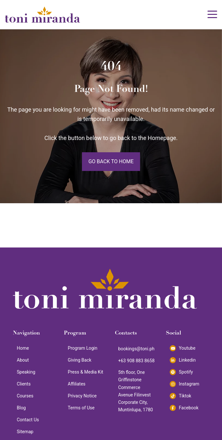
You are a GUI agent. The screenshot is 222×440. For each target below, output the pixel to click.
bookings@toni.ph (136, 348)
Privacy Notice (82, 395)
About (23, 360)
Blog (21, 407)
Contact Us (28, 419)
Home (23, 348)
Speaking (26, 372)
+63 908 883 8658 (136, 360)
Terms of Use (81, 407)
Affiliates (77, 383)
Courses (25, 395)
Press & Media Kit (85, 372)
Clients (24, 383)
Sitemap (25, 431)
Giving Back (79, 360)
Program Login (82, 348)
